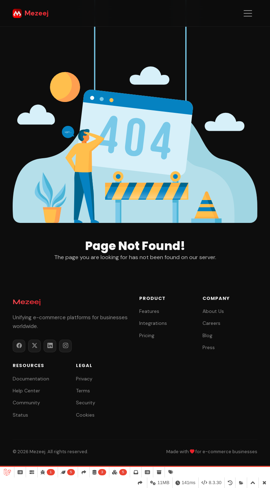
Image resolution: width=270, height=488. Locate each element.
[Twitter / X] (34, 346)
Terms (83, 390)
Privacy (84, 378)
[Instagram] (65, 346)
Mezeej (31, 13)
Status (20, 415)
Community (26, 402)
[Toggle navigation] (247, 13)
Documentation (31, 378)
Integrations (153, 323)
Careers (211, 323)
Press (208, 347)
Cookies (85, 415)
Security (85, 402)
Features (149, 311)
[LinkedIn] (50, 346)
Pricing (146, 335)
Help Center (26, 390)
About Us (213, 311)
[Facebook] (19, 346)
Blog (207, 335)
